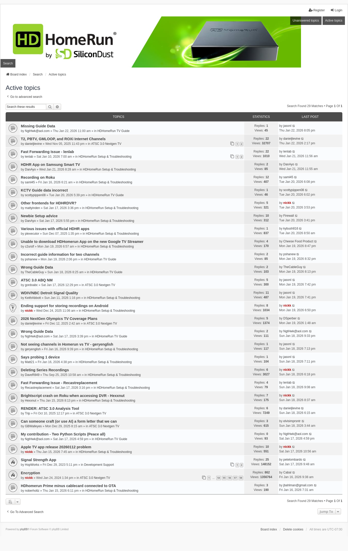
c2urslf (29, 246)
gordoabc (31, 285)
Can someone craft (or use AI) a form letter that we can (69, 421)
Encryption (30, 473)
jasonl (287, 126)
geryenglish (33, 349)
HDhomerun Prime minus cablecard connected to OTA (68, 486)
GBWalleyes (33, 426)
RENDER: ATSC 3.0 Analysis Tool (50, 408)
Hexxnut (30, 400)
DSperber (289, 318)
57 (235, 477)
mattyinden (32, 208)
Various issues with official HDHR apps (55, 229)
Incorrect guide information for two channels (60, 254)
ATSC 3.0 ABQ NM (37, 280)
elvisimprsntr (291, 421)
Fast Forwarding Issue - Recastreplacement (59, 383)
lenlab (29, 156)
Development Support (99, 465)
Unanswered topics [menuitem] (306, 20)
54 (218, 477)
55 (224, 477)
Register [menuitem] (317, 10)
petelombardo (292, 459)
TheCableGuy (34, 272)
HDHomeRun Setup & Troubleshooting (105, 156)
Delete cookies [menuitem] (293, 529)
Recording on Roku (38, 177)
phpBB (24, 529)
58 (241, 477)
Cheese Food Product (298, 241)
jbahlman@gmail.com (298, 485)
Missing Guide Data (38, 126)
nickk (287, 203)
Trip (27, 413)
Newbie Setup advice (39, 216)
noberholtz (32, 490)
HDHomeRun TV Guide (113, 131)
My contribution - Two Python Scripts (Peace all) (63, 434)
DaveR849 (32, 375)
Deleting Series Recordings (45, 370)
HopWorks (32, 465)
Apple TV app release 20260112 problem (56, 447)
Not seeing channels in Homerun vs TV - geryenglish (67, 344)
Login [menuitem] (336, 10)
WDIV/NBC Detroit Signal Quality (49, 293)
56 (229, 477)
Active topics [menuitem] (333, 20)
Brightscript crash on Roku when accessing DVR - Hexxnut (73, 396)
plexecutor (32, 233)
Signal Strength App (38, 460)
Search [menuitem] (8, 63)
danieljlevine (33, 144)
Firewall (288, 215)
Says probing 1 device (40, 357)
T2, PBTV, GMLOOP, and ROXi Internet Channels (63, 139)
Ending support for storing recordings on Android (64, 306)
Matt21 (29, 362)
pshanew (31, 259)
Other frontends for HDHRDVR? (49, 203)
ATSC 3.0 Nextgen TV (106, 144)
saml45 (30, 182)
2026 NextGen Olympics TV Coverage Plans (59, 319)
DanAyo (30, 169)
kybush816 (290, 228)
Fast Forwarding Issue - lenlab (47, 152)
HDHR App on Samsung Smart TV (50, 165)
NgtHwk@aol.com (37, 131)
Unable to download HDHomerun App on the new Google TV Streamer (82, 242)
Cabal (287, 472)
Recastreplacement (38, 388)
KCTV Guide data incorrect (44, 190)
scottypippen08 (35, 195)
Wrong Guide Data (37, 267)
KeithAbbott (33, 298)
